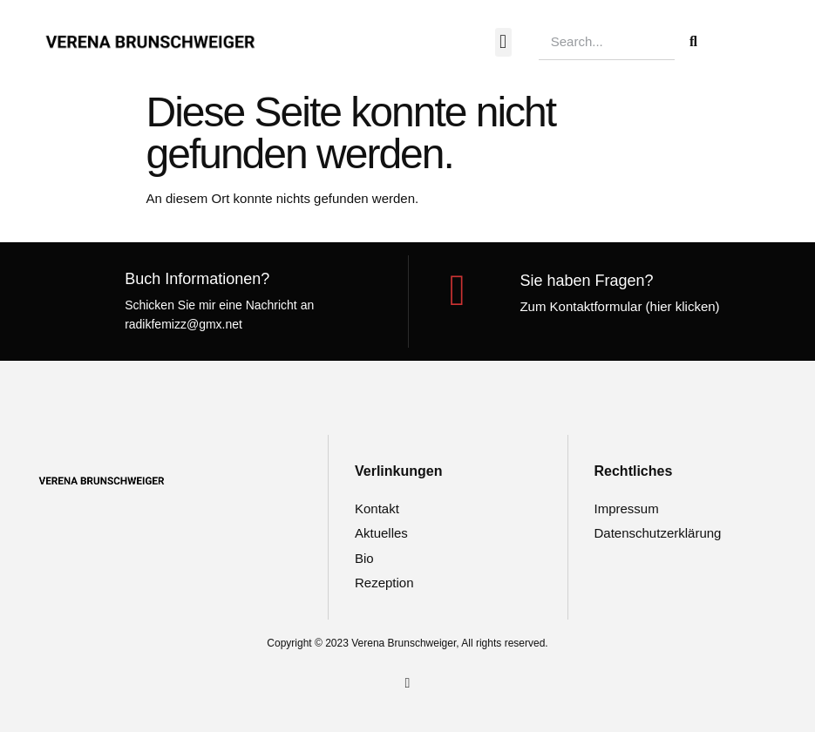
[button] (503, 42)
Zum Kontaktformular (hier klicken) (619, 306)
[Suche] (693, 42)
